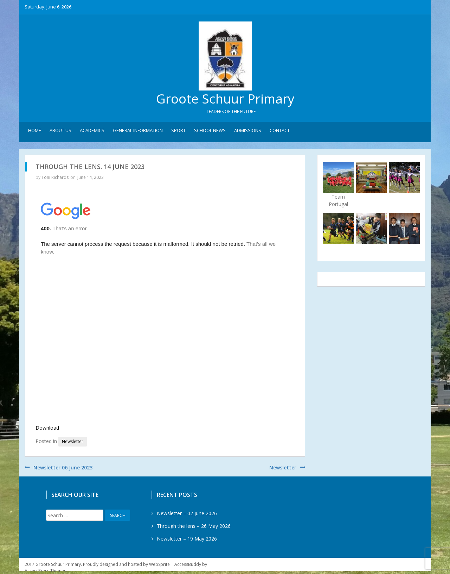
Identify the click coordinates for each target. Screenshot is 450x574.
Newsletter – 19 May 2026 (187, 538)
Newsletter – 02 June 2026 (187, 513)
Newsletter (72, 441)
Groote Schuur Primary (225, 99)
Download (47, 427)
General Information (138, 130)
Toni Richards (55, 177)
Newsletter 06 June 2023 (62, 467)
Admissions (247, 130)
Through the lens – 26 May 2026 (194, 526)
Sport (178, 130)
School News (210, 130)
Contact (280, 130)
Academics (92, 130)
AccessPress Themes (45, 571)
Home (34, 130)
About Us (60, 130)
